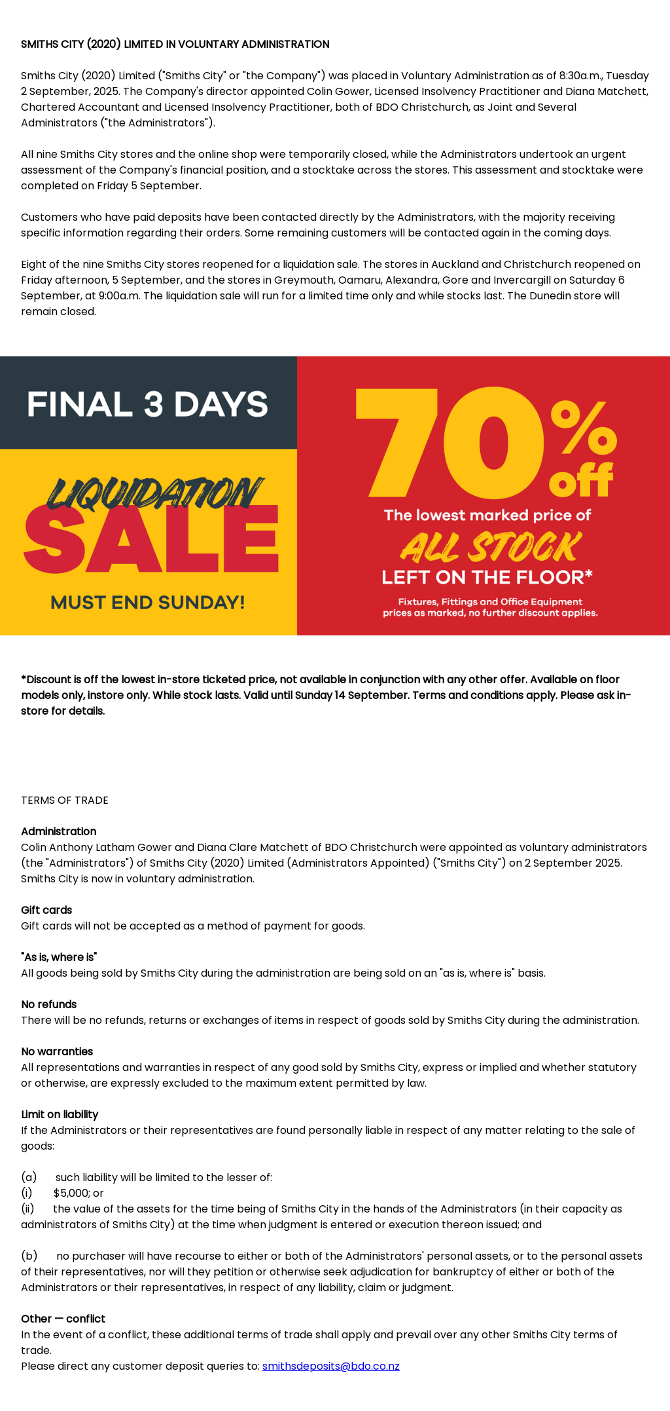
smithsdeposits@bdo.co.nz (331, 1366)
